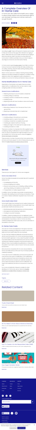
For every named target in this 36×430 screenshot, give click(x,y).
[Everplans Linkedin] (3, 396)
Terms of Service (5, 418)
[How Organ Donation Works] (18, 361)
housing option (18, 65)
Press (3, 390)
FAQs (18, 384)
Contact (19, 388)
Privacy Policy (4, 420)
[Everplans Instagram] (7, 396)
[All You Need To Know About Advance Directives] (18, 319)
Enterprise (4, 388)
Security (19, 390)
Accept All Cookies (21, 428)
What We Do (4, 386)
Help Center (20, 386)
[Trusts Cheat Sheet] (18, 299)
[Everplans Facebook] (10, 396)
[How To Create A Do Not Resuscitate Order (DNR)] (18, 340)
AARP (9, 51)
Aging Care (6, 281)
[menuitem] (4, 384)
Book (11, 388)
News (11, 386)
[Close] (34, 425)
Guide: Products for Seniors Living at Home (17, 142)
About (3, 384)
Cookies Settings (13, 428)
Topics (11, 384)
